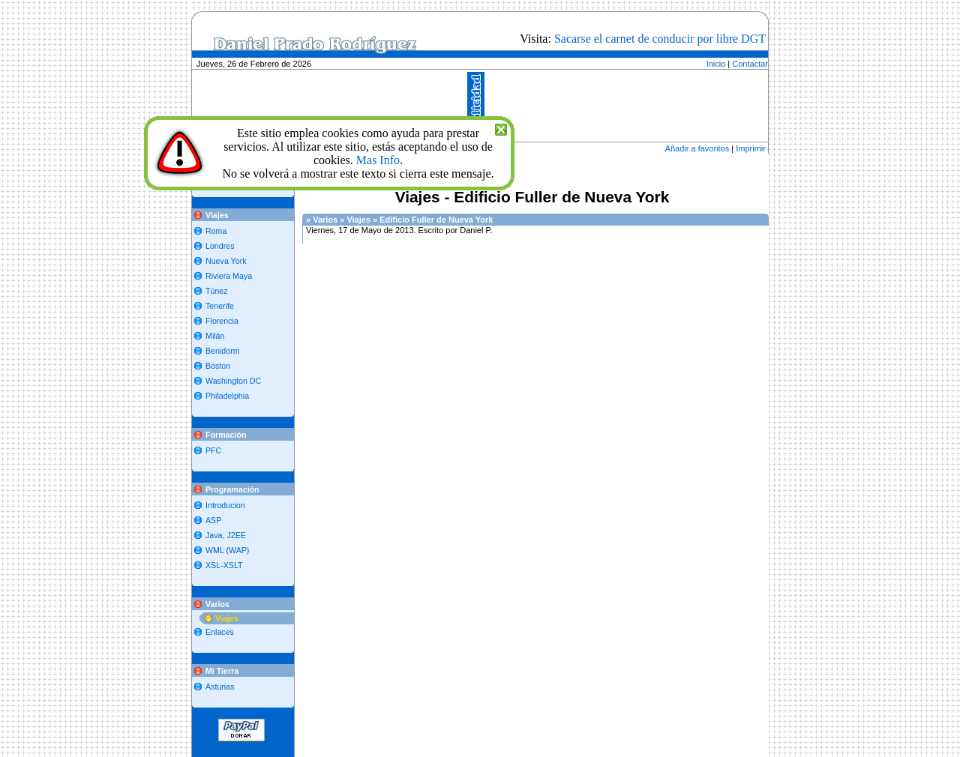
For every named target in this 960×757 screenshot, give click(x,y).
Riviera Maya (229, 275)
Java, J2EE (226, 535)
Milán (215, 335)
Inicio (716, 63)
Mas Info (378, 160)
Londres (220, 245)
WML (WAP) (227, 550)
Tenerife (220, 305)
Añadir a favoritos (697, 148)
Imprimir (751, 148)
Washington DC (233, 380)
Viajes (226, 618)
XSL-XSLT (224, 565)
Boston (218, 365)
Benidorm (223, 350)
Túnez (217, 290)
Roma (216, 230)
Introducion (225, 505)
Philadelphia (227, 395)
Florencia (222, 320)
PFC (213, 450)
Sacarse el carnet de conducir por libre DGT (660, 38)
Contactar (750, 63)
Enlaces (220, 631)
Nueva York (226, 260)
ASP (213, 520)
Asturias (220, 686)
